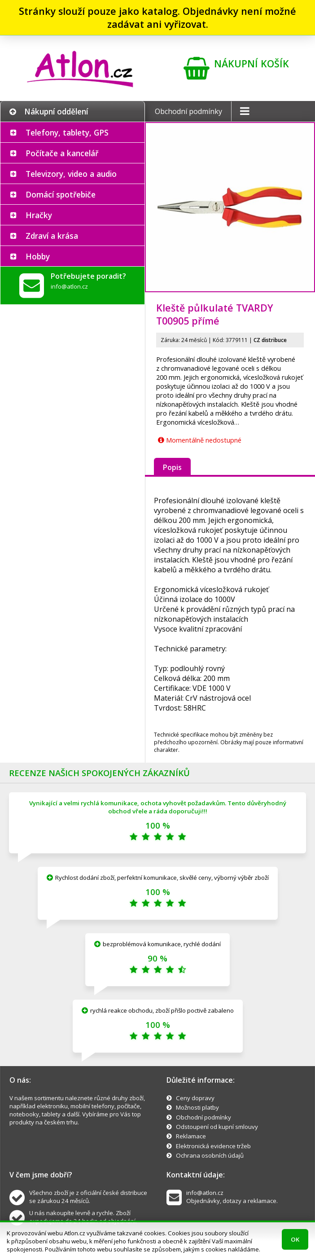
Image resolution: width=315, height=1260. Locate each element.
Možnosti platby (197, 1107)
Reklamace (191, 1136)
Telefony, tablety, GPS (67, 132)
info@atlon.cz (69, 286)
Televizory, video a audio (71, 173)
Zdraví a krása (52, 235)
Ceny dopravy (195, 1098)
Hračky (39, 215)
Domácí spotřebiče (61, 194)
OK (295, 1239)
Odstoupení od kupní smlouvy (217, 1127)
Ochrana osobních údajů (210, 1155)
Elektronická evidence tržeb (213, 1146)
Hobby (38, 256)
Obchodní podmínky (188, 111)
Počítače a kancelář (62, 153)
